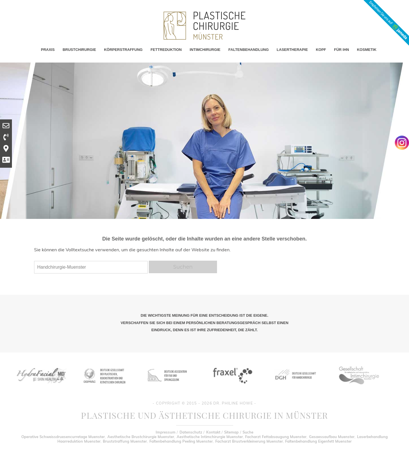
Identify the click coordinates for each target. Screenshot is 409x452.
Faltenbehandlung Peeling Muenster (181, 441)
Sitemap (231, 432)
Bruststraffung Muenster (125, 441)
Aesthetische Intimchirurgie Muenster (210, 436)
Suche (248, 432)
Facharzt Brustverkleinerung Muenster (249, 441)
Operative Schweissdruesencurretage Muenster (63, 436)
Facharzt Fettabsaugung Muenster (275, 436)
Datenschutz (191, 432)
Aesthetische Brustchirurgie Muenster (140, 436)
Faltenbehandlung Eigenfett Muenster (318, 441)
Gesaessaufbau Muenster (331, 436)
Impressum (166, 432)
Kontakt (213, 432)
